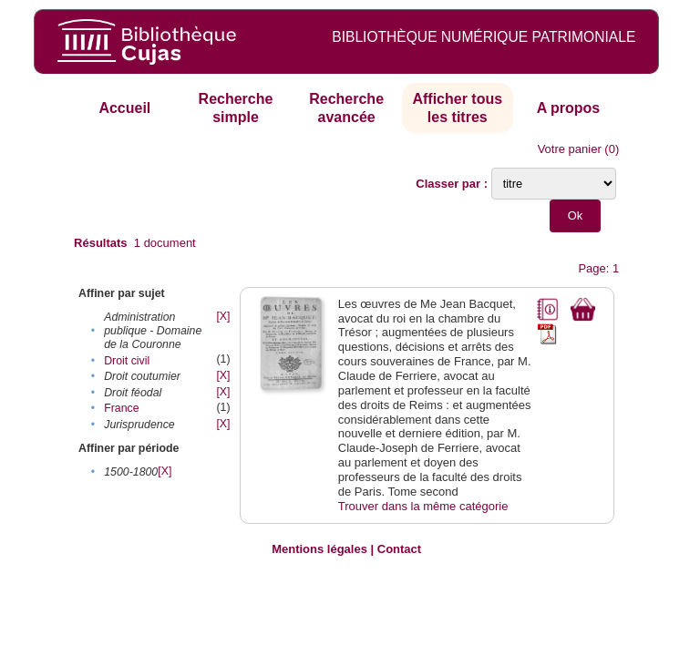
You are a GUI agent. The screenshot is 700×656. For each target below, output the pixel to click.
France (121, 408)
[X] (223, 316)
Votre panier (570, 149)
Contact (399, 549)
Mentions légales (319, 549)
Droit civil (126, 360)
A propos (569, 108)
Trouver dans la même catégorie (423, 506)
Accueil (124, 108)
